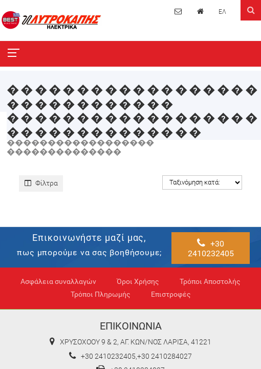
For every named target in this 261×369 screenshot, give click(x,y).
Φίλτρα (41, 183)
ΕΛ (222, 11)
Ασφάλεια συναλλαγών (58, 281)
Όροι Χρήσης (138, 281)
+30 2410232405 (211, 248)
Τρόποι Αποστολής (210, 281)
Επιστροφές (171, 294)
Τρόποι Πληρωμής (100, 294)
